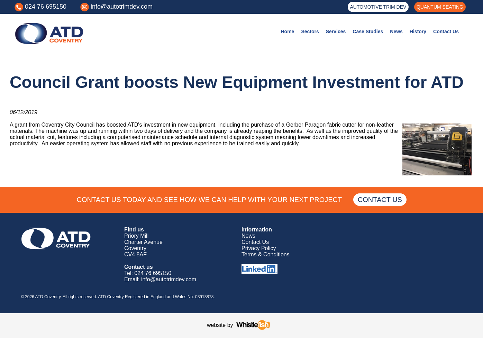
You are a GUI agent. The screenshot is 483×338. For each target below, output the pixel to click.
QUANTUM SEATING (440, 7)
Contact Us (446, 31)
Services (336, 31)
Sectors (310, 31)
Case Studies (368, 31)
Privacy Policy (258, 248)
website (216, 325)
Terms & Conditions (265, 254)
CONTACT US (380, 199)
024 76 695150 (45, 6)
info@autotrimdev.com (122, 6)
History (418, 31)
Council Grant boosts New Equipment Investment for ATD (237, 82)
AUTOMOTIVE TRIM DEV (378, 7)
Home (287, 31)
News (396, 31)
